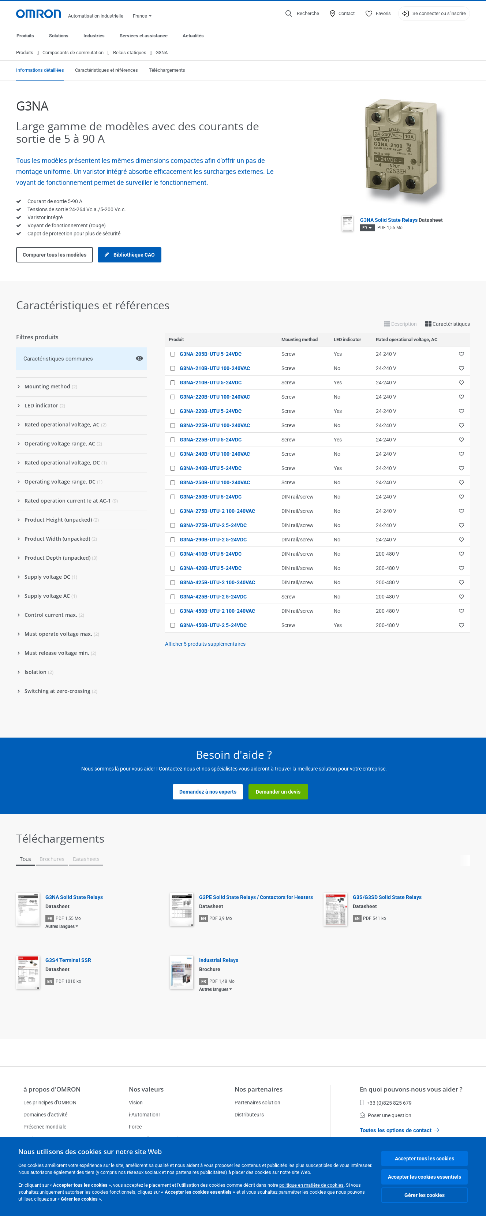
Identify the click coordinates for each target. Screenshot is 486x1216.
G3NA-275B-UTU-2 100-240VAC (217, 511)
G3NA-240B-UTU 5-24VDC (211, 468)
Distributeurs (249, 1115)
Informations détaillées (40, 70)
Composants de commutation (73, 53)
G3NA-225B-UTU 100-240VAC (215, 426)
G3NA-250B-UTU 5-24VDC (211, 497)
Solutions (58, 35)
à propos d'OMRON (52, 1089)
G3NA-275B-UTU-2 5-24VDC (213, 526)
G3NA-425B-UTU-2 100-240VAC (217, 583)
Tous (25, 859)
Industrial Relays (218, 960)
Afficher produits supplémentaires (205, 644)
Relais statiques (129, 53)
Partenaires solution (257, 1102)
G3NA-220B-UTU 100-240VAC (215, 397)
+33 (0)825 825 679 (386, 1103)
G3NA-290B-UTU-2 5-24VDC (213, 540)
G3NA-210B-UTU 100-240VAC (215, 369)
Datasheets (86, 859)
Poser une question (385, 1115)
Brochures (52, 859)
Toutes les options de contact (399, 1130)
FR (364, 228)
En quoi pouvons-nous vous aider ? (411, 1089)
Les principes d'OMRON (49, 1102)
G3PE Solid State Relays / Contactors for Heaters (256, 897)
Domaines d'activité (45, 1115)
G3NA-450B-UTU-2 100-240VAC (217, 611)
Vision (136, 1102)
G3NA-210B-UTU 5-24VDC (211, 383)
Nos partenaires (259, 1089)
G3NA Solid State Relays (401, 220)
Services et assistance (144, 35)
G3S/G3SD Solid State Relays (387, 897)
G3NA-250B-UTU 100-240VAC (215, 483)
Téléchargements (167, 70)
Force (135, 1127)
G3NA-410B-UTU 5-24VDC (211, 554)
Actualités (193, 35)
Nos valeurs (146, 1089)
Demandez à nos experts (207, 792)
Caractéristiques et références (106, 70)
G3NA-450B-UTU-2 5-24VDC (213, 625)
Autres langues (60, 926)
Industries (94, 35)
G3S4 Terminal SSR (68, 960)
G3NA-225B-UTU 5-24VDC (211, 440)
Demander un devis (278, 792)
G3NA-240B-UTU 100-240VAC (215, 454)
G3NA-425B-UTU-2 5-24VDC (213, 597)
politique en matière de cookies (311, 1185)
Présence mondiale (44, 1127)
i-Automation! (144, 1115)
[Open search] (302, 13)
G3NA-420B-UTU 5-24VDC (211, 568)
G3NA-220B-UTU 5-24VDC (211, 411)
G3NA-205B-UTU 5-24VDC (211, 354)
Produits (25, 35)
